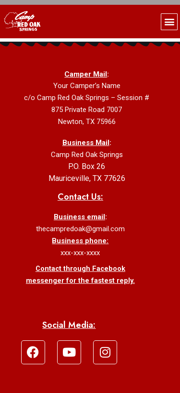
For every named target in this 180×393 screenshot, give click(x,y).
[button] (169, 21)
